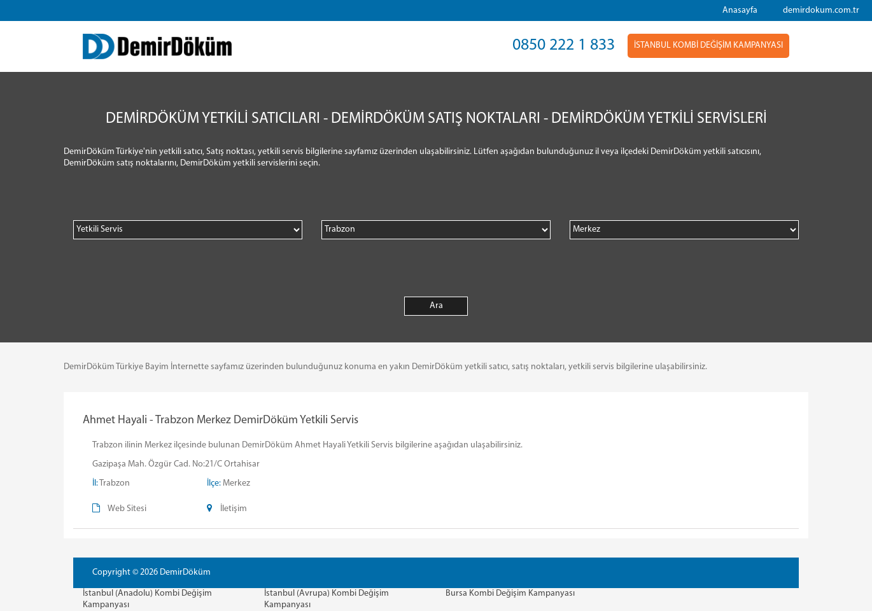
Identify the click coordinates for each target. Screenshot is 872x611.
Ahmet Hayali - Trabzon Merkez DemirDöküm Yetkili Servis (220, 420)
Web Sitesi (127, 509)
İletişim (233, 509)
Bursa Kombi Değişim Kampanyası (510, 593)
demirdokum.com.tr (821, 10)
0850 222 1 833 (563, 45)
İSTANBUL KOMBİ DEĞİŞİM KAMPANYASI (708, 45)
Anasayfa (739, 10)
